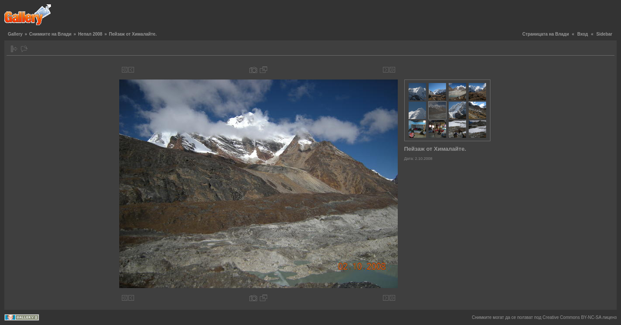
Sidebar (604, 34)
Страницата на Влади (545, 34)
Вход (582, 34)
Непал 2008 (90, 34)
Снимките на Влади (50, 34)
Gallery (15, 34)
